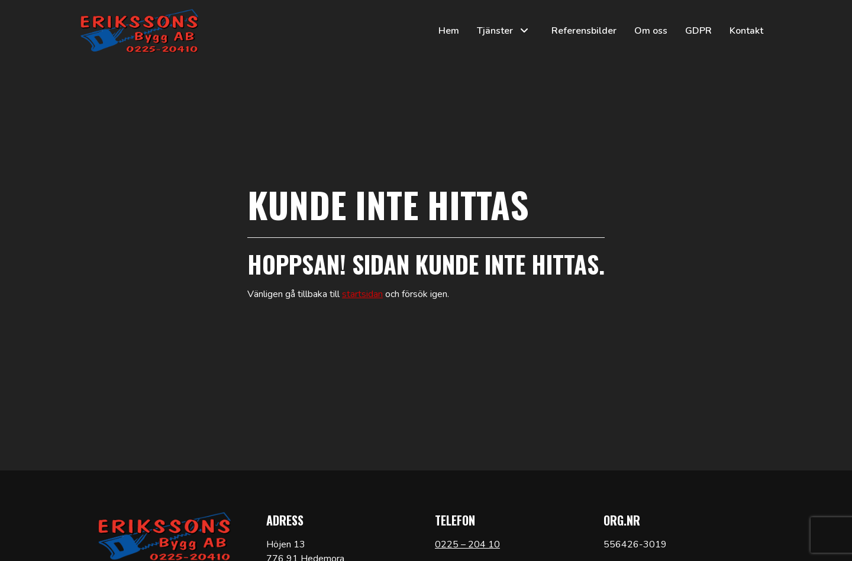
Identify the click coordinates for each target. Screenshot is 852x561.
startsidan (362, 294)
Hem (448, 30)
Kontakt (746, 30)
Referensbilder (584, 30)
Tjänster (495, 30)
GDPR (698, 30)
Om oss (650, 30)
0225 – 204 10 (467, 544)
